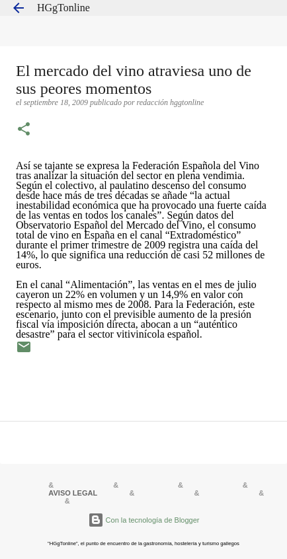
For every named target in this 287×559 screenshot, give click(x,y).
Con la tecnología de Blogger (144, 520)
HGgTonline (63, 7)
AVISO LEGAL (72, 493)
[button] (24, 130)
